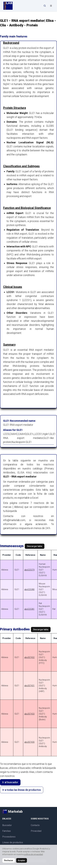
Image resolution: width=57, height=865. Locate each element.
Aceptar (21, 860)
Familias (6, 831)
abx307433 (29, 714)
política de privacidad (33, 854)
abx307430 (29, 742)
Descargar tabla (34, 546)
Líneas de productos (12, 842)
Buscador (7, 825)
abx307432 (29, 657)
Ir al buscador (10, 782)
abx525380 (29, 589)
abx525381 (29, 609)
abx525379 (29, 570)
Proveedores (8, 836)
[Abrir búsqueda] (44, 5)
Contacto (35, 825)
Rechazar (8, 860)
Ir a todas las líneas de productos (21, 789)
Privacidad (36, 831)
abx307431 (29, 685)
